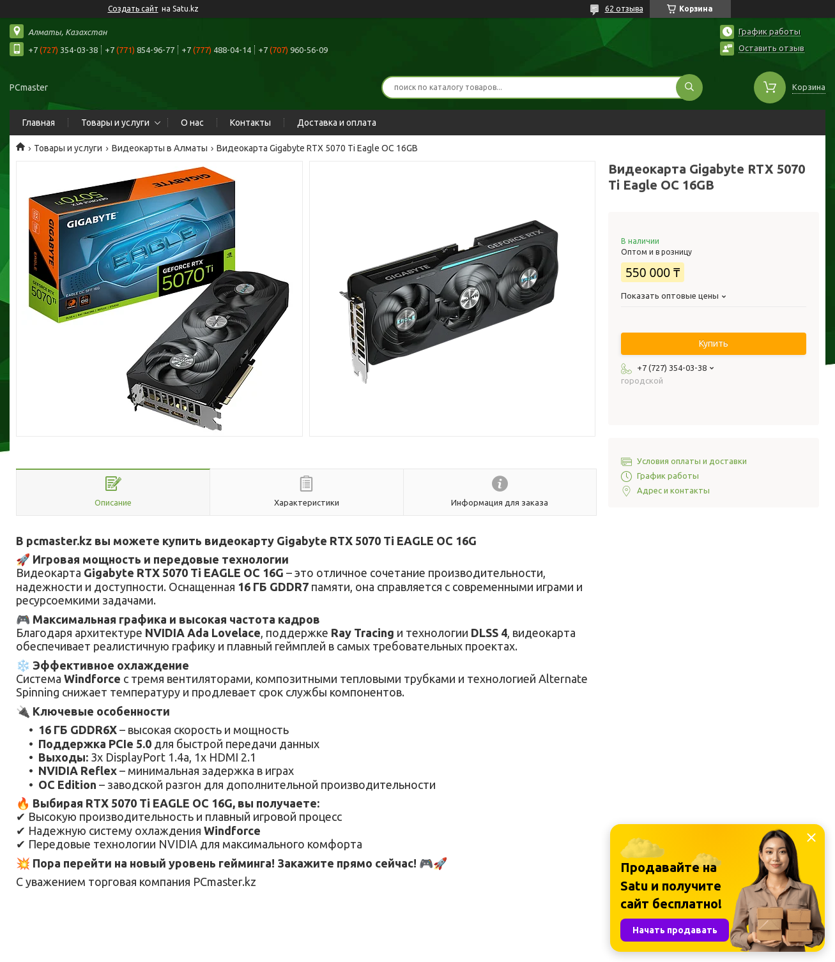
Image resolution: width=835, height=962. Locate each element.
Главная (38, 122)
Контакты (250, 122)
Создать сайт (133, 8)
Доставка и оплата (336, 122)
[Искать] (689, 87)
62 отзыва (624, 8)
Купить (713, 343)
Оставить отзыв (771, 47)
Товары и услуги (115, 122)
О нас (192, 122)
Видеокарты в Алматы (160, 148)
